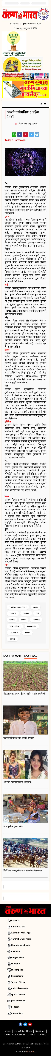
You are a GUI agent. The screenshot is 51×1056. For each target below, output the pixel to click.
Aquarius (14, 633)
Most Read (30, 656)
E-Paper (14, 23)
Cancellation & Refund (15, 1034)
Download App (32, 23)
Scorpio (36, 620)
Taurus (13, 613)
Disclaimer (40, 1031)
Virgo (12, 620)
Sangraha (31, 1051)
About (8, 1031)
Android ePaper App (21, 932)
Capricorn (31, 626)
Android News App (20, 988)
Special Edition (18, 982)
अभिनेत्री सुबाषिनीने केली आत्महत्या (17, 782)
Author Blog (17, 1013)
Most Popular (12, 656)
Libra (23, 620)
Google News (17, 957)
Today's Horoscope (18, 607)
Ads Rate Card (18, 926)
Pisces (27, 633)
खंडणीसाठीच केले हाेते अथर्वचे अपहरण (18, 738)
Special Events (18, 994)
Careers (15, 920)
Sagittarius (15, 626)
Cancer (26, 613)
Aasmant (15, 951)
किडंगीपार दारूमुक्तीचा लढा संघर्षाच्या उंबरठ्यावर (22, 870)
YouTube (15, 963)
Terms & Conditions (23, 1031)
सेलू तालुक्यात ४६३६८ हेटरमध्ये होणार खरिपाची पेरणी (24, 693)
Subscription (17, 969)
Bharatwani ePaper (20, 945)
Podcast (15, 1007)
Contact (41, 1034)
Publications (17, 976)
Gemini (12, 639)
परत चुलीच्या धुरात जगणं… (14, 826)
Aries (35, 607)
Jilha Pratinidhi (18, 1000)
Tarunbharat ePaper (21, 939)
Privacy (31, 1034)
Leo (37, 613)
